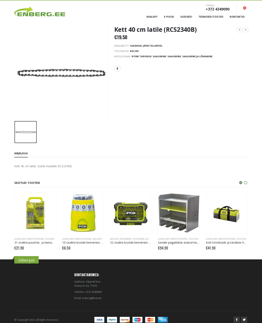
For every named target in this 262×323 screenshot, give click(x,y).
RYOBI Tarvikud (141, 56)
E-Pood (169, 16)
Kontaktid (237, 16)
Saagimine (159, 56)
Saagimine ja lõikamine (197, 56)
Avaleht (152, 16)
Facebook (117, 68)
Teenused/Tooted (211, 16)
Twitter (244, 320)
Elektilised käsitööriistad (29, 238)
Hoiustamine (196, 238)
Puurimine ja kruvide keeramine (151, 238)
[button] (240, 182)
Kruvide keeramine (103, 238)
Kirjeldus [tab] (21, 153)
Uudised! (186, 16)
